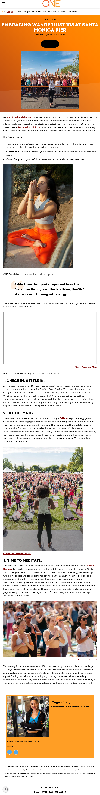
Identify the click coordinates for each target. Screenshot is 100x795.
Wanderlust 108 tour (30, 127)
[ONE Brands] (2, 11)
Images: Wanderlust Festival (17, 553)
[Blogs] (10, 12)
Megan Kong (61, 702)
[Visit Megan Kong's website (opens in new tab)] (9, 752)
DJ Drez (64, 418)
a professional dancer (18, 117)
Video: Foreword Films (86, 367)
